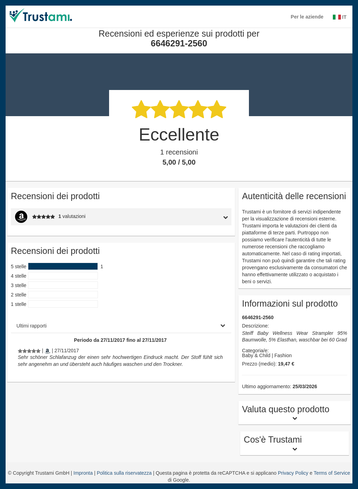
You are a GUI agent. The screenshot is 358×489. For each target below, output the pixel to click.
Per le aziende (307, 17)
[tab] (203, 217)
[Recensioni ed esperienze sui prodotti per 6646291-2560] (29, 350)
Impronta (83, 473)
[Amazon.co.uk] (47, 350)
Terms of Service (332, 473)
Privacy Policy (293, 473)
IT (339, 17)
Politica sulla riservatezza (125, 473)
